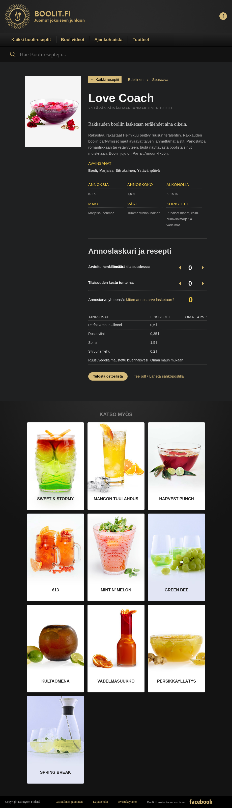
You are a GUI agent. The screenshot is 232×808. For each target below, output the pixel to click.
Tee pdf (140, 376)
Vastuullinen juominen (68, 801)
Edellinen (135, 79)
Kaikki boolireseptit (31, 39)
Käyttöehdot (100, 801)
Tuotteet (141, 39)
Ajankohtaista (108, 39)
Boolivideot (72, 39)
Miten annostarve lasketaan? (150, 299)
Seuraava (160, 79)
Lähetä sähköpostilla (166, 376)
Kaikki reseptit (107, 79)
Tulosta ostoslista (108, 376)
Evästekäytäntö (127, 801)
